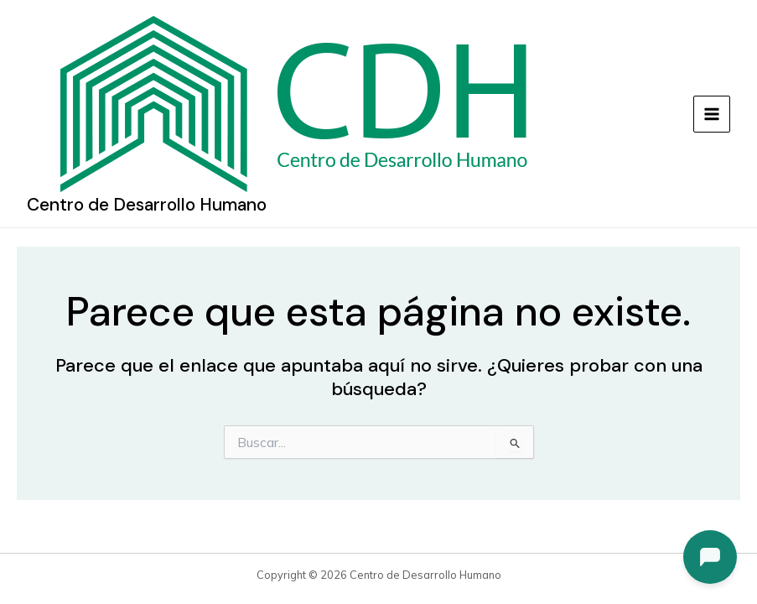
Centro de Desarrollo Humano (147, 204)
